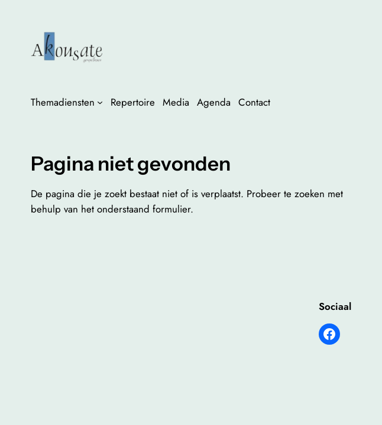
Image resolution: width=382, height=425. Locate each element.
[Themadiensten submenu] (100, 102)
